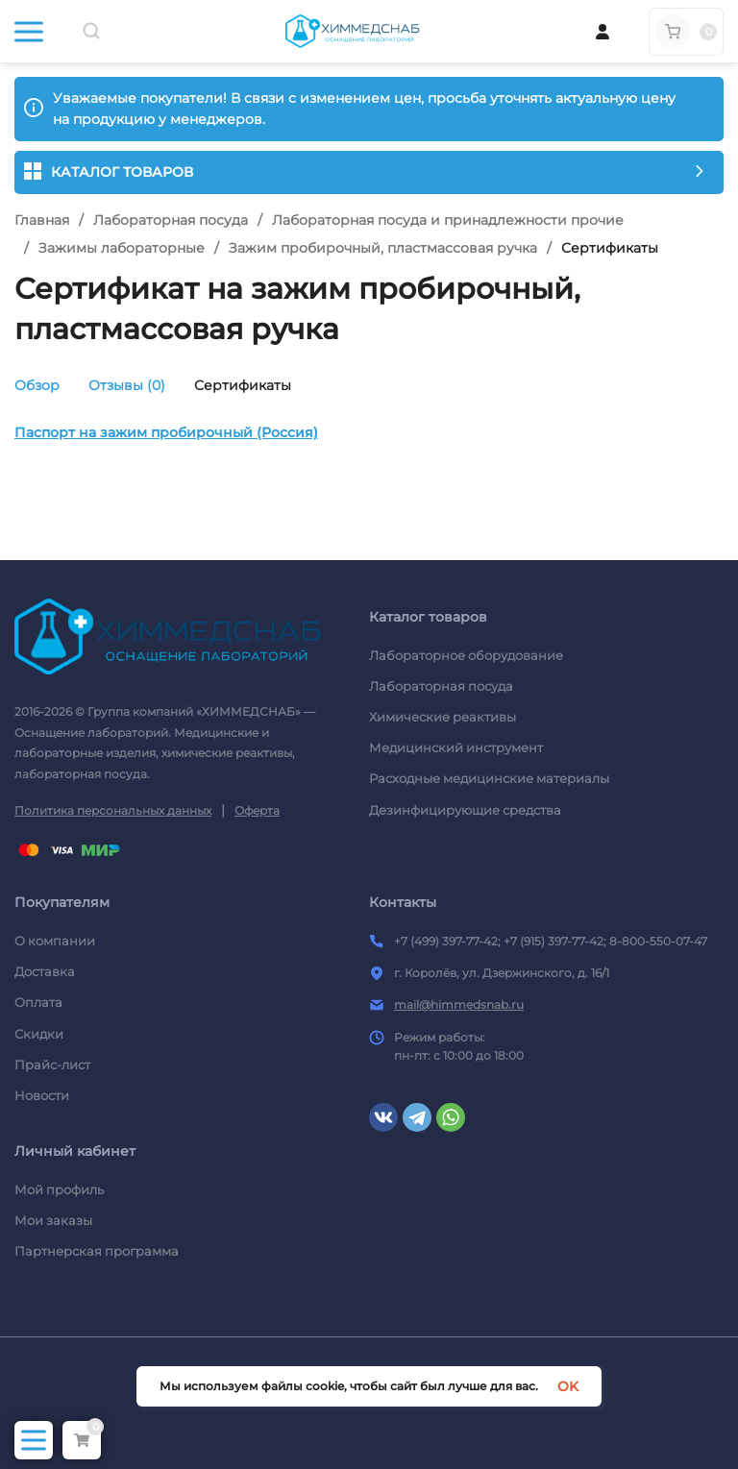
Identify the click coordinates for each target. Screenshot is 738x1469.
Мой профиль (59, 1189)
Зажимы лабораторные (121, 248)
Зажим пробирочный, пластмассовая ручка (383, 248)
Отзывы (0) (126, 385)
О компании (54, 940)
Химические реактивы (442, 716)
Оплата (38, 1002)
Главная (41, 220)
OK (567, 1386)
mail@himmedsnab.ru (459, 1004)
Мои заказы (53, 1220)
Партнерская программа (96, 1251)
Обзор (37, 385)
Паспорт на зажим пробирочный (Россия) (166, 432)
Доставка (44, 971)
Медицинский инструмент (456, 747)
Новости (41, 1095)
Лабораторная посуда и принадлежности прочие (448, 220)
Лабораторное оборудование (466, 655)
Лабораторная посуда (170, 220)
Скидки (38, 1033)
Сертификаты (242, 385)
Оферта (257, 810)
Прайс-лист (52, 1064)
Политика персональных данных (112, 810)
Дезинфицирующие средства (465, 810)
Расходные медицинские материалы (489, 778)
